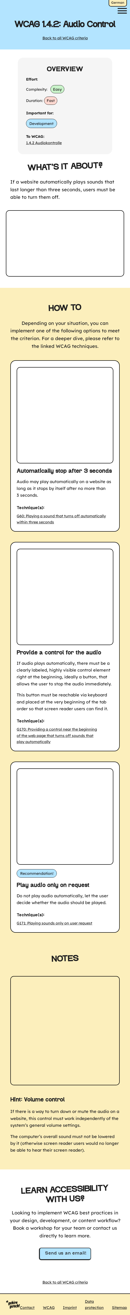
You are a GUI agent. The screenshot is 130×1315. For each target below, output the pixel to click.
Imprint (70, 1307)
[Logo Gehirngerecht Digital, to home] (13, 1304)
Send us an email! (65, 1253)
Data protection (94, 1304)
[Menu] (122, 11)
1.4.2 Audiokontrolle (44, 142)
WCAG (49, 1307)
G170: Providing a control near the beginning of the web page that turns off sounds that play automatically (57, 735)
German (117, 2)
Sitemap (119, 1307)
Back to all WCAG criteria (65, 38)
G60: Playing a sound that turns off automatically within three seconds (61, 519)
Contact (27, 1307)
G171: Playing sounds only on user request (54, 923)
